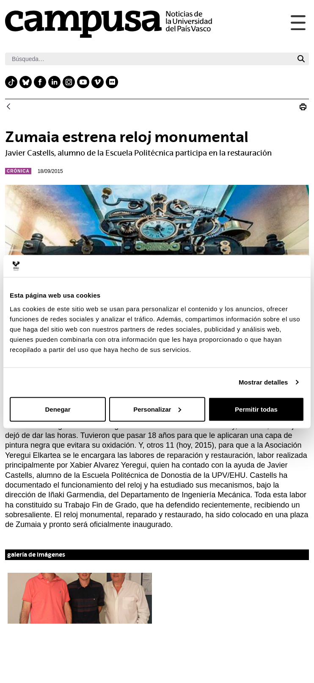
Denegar (57, 409)
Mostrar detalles (263, 382)
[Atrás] (8, 107)
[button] (80, 598)
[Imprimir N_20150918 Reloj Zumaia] (303, 107)
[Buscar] (149, 59)
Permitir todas (256, 409)
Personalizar (157, 409)
